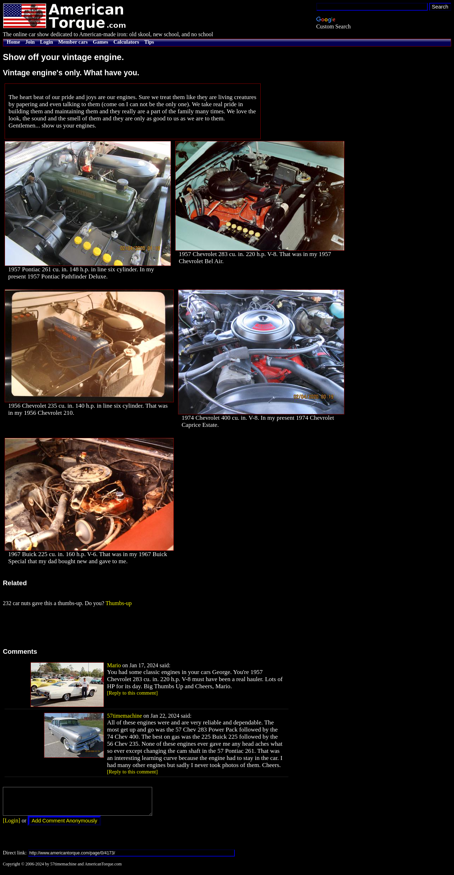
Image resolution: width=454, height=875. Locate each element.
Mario (114, 665)
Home (13, 42)
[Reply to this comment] (132, 693)
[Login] (11, 826)
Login (46, 42)
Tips (149, 42)
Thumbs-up (118, 603)
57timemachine (124, 716)
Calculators (126, 42)
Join (30, 42)
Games (100, 42)
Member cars (73, 42)
